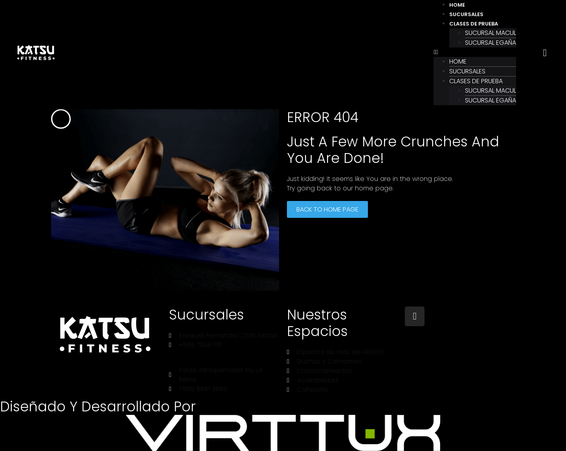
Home (457, 5)
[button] (475, 52)
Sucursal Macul (490, 32)
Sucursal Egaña (490, 42)
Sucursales (466, 14)
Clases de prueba (473, 23)
